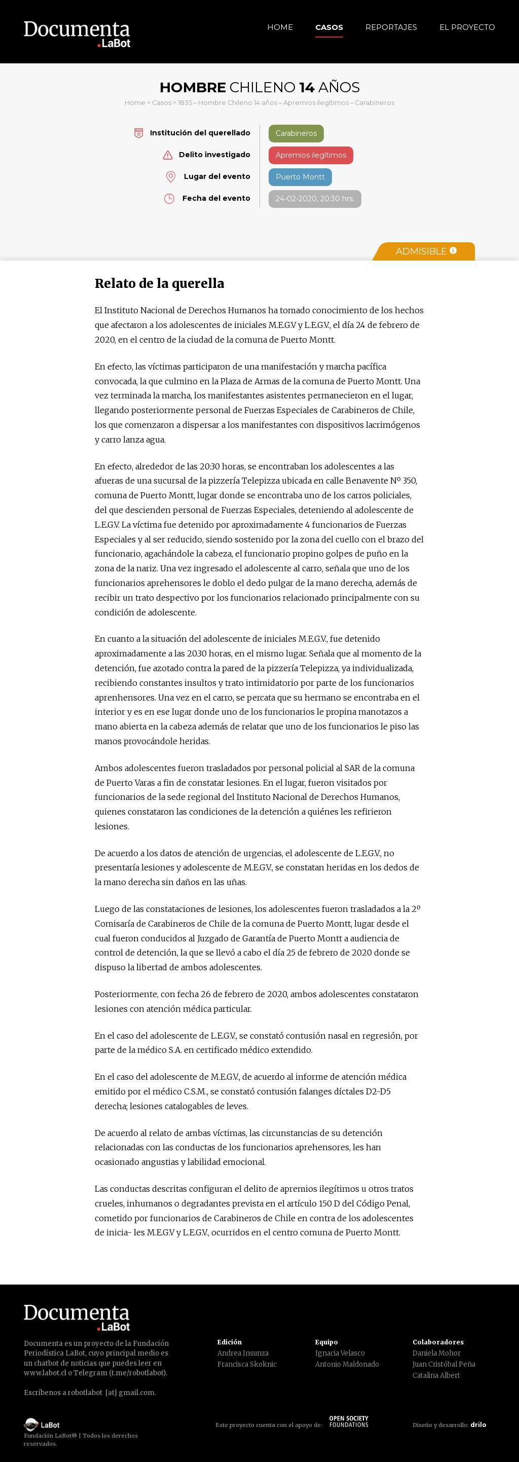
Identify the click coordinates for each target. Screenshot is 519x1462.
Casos (329, 27)
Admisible (426, 251)
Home (280, 27)
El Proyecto (467, 27)
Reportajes (391, 27)
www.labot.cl (45, 1373)
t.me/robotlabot (137, 1373)
